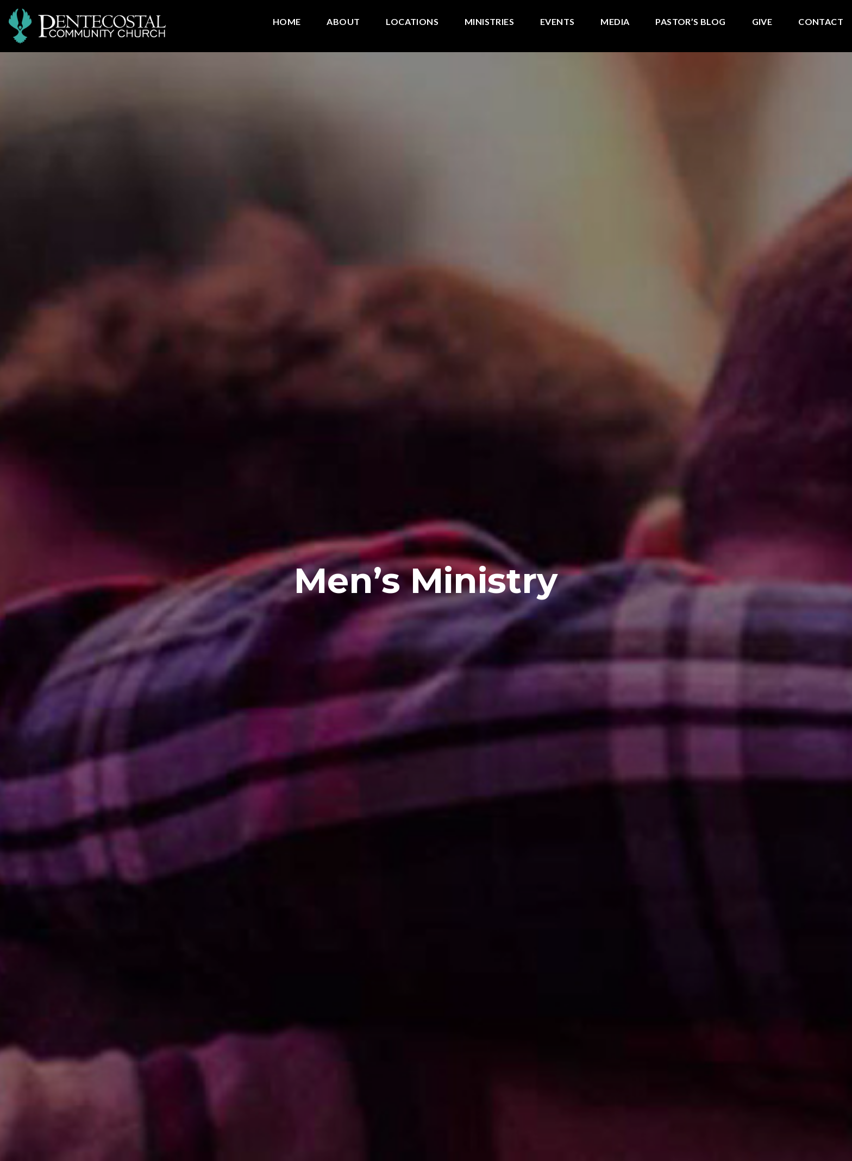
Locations (412, 22)
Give (762, 22)
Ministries (489, 22)
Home (287, 22)
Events (557, 22)
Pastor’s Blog (690, 22)
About (343, 22)
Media (614, 22)
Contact (820, 22)
